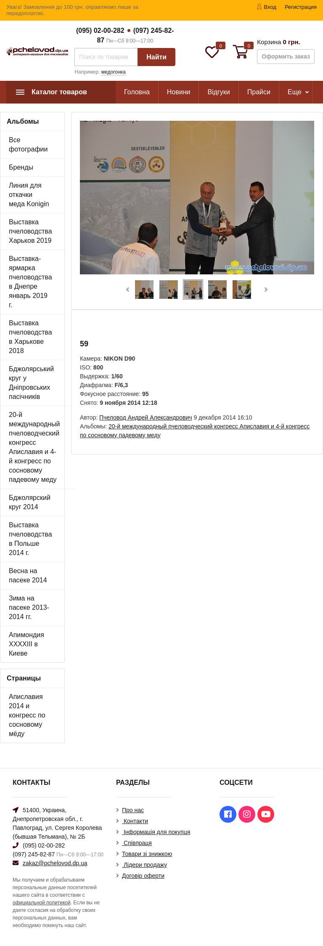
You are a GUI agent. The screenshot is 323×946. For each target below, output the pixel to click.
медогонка (113, 72)
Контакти (135, 821)
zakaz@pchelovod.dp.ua (55, 863)
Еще (295, 92)
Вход (266, 7)
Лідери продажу (144, 864)
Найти (156, 57)
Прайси (258, 92)
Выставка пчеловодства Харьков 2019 (30, 231)
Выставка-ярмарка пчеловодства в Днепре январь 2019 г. (30, 281)
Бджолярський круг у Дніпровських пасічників (31, 382)
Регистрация (301, 7)
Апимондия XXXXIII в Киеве (26, 644)
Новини (179, 92)
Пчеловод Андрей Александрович (145, 417)
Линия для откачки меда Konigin (29, 194)
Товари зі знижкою (147, 853)
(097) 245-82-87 (34, 854)
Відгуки (218, 92)
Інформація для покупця (156, 832)
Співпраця (137, 843)
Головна (137, 92)
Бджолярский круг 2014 (29, 502)
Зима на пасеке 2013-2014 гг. (29, 607)
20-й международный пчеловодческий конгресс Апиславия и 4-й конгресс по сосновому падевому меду (34, 447)
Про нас (133, 810)
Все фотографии (28, 144)
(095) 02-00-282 (100, 30)
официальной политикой (42, 903)
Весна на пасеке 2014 (28, 575)
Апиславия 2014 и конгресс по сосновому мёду (27, 715)
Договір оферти (143, 875)
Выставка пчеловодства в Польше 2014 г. (30, 538)
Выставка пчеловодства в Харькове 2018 (30, 336)
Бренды (21, 167)
